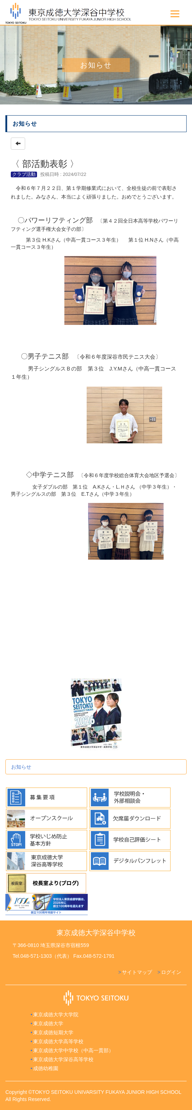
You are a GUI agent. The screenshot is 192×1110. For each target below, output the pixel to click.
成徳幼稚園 (45, 1068)
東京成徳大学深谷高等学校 (63, 1059)
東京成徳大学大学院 (55, 1014)
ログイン (171, 972)
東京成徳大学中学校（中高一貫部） (73, 1050)
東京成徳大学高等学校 (58, 1041)
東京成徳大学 (48, 1023)
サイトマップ (137, 972)
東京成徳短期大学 (53, 1032)
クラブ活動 (24, 174)
